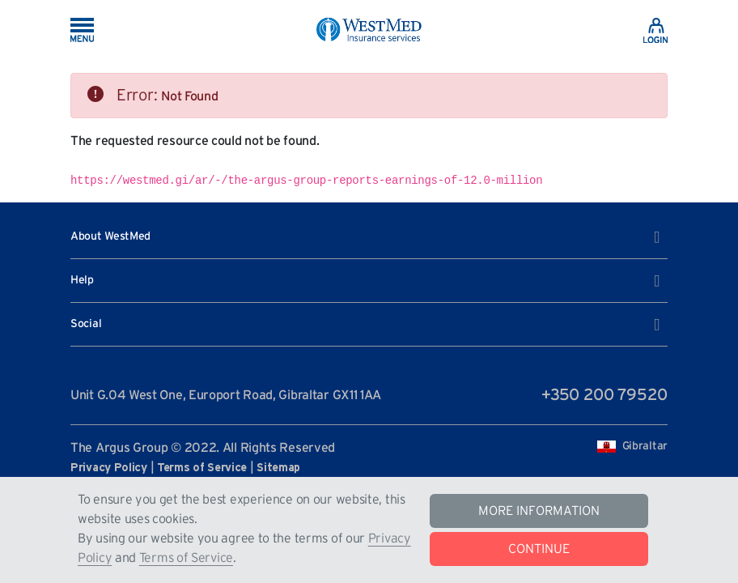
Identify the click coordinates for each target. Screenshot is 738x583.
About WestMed (365, 237)
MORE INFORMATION (539, 510)
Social (365, 325)
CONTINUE (539, 549)
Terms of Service (186, 557)
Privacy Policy (108, 468)
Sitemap (278, 468)
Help (365, 281)
